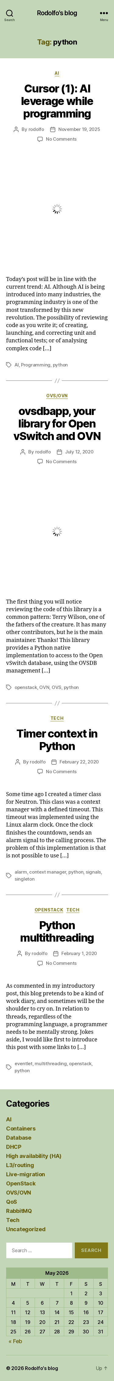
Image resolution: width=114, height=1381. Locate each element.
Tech (57, 718)
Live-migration (25, 1174)
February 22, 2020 (79, 762)
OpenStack (49, 909)
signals (93, 872)
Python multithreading (57, 931)
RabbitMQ (19, 1211)
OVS (56, 687)
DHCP (13, 1147)
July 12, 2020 (79, 452)
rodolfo (36, 129)
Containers (20, 1128)
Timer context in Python (56, 740)
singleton (25, 879)
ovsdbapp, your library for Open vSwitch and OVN (57, 423)
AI (57, 73)
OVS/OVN (57, 395)
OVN (44, 687)
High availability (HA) (33, 1156)
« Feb (15, 1341)
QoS (11, 1202)
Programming (35, 365)
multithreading (51, 1063)
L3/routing (20, 1165)
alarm (21, 872)
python (60, 365)
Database (18, 1137)
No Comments (61, 139)
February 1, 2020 (79, 953)
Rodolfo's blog (57, 13)
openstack (26, 687)
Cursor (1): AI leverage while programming (57, 101)
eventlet (24, 1063)
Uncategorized (26, 1229)
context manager (47, 872)
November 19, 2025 (79, 129)
